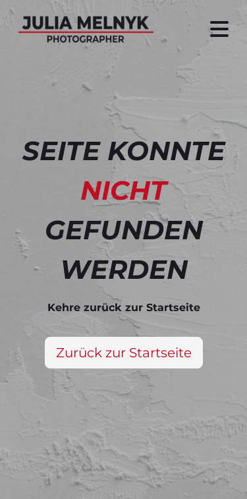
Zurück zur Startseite (124, 353)
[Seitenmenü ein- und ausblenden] (219, 29)
